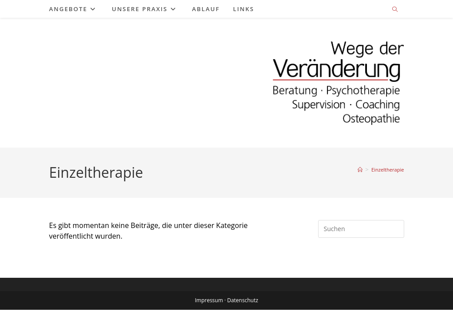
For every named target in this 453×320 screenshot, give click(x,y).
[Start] (360, 169)
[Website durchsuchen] (395, 10)
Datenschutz (242, 310)
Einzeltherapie (387, 169)
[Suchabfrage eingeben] (361, 229)
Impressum (209, 310)
